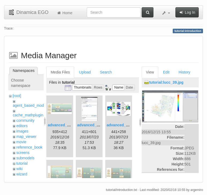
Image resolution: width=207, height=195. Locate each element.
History (184, 72)
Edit (166, 72)
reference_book (29, 147)
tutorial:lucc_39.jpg (166, 82)
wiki (19, 169)
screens (22, 152)
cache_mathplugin (28, 115)
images (22, 131)
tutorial (22, 163)
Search (106, 72)
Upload (85, 72)
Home (64, 13)
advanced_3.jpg (121, 125)
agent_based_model (30, 105)
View (150, 72)
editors (22, 126)
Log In (187, 12)
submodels (25, 158)
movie (21, 142)
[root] (17, 96)
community (25, 120)
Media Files (60, 72)
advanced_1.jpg (62, 125)
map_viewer (26, 136)
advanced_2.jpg (91, 125)
